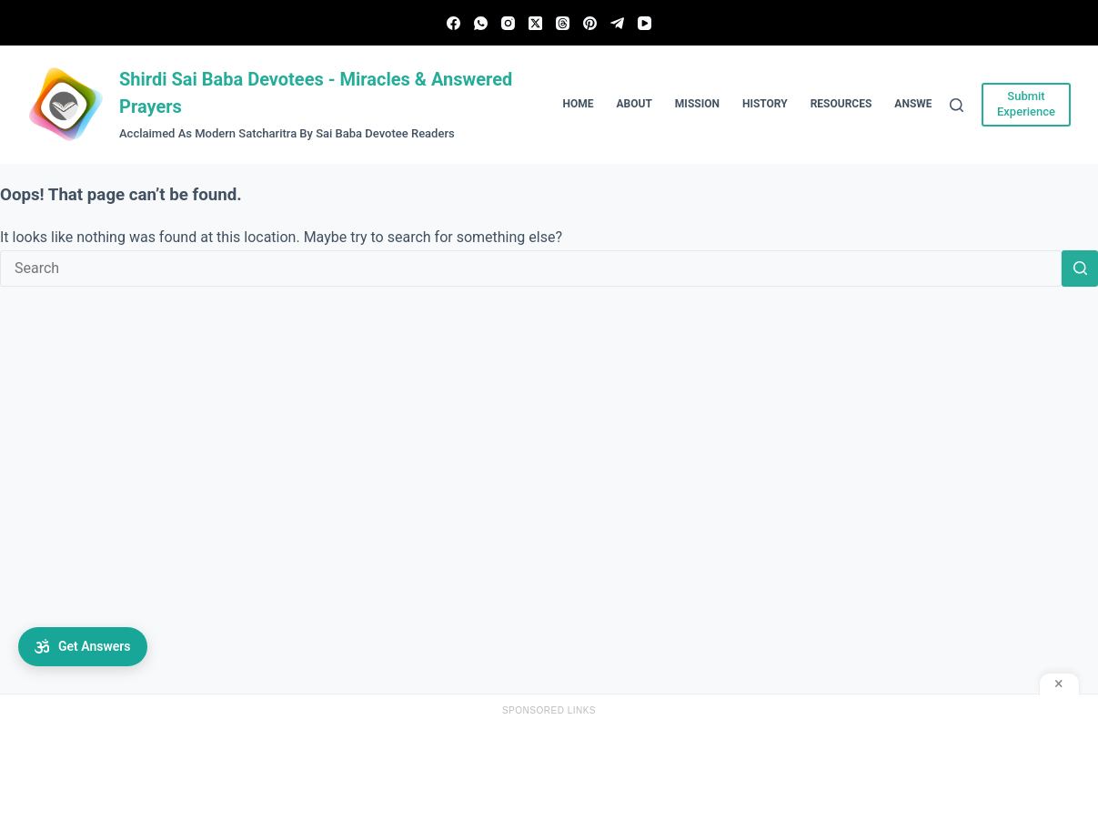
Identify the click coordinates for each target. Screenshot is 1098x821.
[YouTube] (644, 23)
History (765, 103)
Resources (841, 103)
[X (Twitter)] (535, 23)
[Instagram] (508, 23)
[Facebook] (453, 23)
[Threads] (562, 23)
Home (578, 103)
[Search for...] (531, 268)
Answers (919, 103)
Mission (697, 103)
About (634, 103)
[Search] (956, 105)
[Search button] (1080, 268)
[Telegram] (617, 23)
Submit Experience (1026, 103)
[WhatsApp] (481, 23)
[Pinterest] (590, 23)
